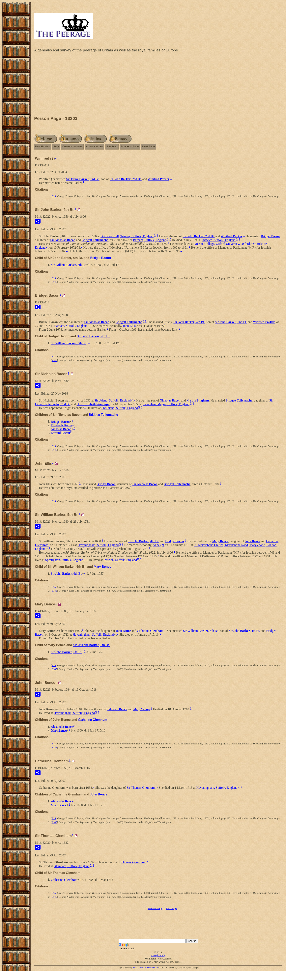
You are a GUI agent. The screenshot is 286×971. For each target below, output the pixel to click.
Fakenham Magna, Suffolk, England (166, 404)
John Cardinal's (139, 968)
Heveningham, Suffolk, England (98, 545)
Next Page (148, 146)
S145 (54, 281)
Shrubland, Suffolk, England (112, 400)
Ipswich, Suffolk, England (219, 240)
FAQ (56, 146)
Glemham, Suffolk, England (71, 866)
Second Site (152, 968)
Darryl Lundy (158, 955)
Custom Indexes (72, 146)
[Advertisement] (158, 85)
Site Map (112, 146)
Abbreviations (94, 146)
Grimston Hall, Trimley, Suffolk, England (127, 236)
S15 (54, 196)
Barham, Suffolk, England (149, 240)
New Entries (42, 146)
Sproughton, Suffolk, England (64, 560)
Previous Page (130, 146)
